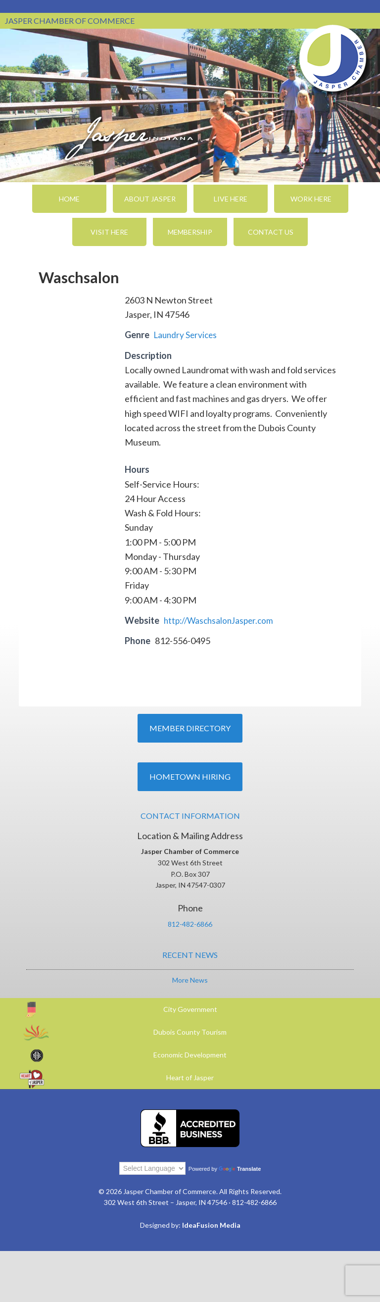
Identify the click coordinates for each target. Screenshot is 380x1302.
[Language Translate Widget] (152, 1168)
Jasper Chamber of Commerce (333, 58)
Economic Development (190, 1055)
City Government (190, 1009)
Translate (240, 1169)
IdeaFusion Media (211, 1225)
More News (190, 980)
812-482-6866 (190, 924)
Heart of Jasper (190, 1077)
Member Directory (190, 728)
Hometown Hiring (190, 776)
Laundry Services (187, 334)
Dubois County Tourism (190, 1032)
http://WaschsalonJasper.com (222, 620)
